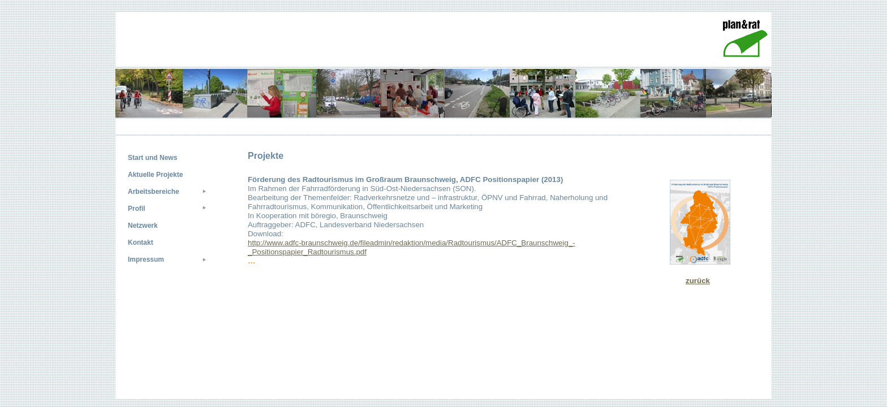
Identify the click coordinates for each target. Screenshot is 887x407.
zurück (698, 280)
